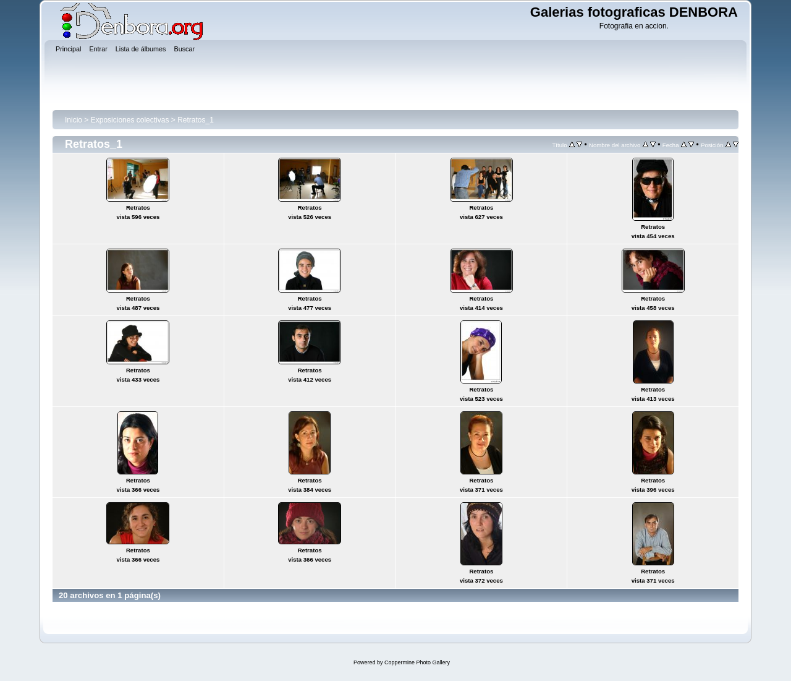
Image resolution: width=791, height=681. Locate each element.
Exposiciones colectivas (130, 120)
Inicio (73, 120)
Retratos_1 (195, 120)
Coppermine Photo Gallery (417, 662)
